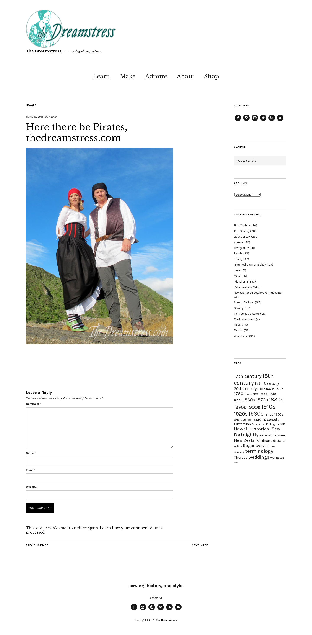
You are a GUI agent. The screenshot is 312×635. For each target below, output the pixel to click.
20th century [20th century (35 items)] (245, 388)
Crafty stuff (241, 248)
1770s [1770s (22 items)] (279, 389)
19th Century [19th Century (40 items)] (267, 383)
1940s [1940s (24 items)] (269, 414)
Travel (237, 324)
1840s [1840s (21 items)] (274, 394)
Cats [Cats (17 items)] (237, 419)
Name (31, 453)
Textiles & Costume (247, 313)
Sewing (238, 308)
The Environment (244, 319)
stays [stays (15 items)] (272, 446)
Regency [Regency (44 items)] (251, 445)
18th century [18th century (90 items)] (253, 379)
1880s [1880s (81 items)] (276, 399)
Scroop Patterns (244, 302)
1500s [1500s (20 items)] (261, 389)
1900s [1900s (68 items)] (253, 407)
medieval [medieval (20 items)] (265, 435)
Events (238, 253)
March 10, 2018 (34, 116)
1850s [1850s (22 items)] (238, 400)
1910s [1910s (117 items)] (268, 406)
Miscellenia (241, 281)
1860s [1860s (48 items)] (249, 400)
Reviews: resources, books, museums (257, 292)
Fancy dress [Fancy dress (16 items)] (258, 424)
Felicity (238, 259)
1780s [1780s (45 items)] (239, 393)
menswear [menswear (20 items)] (278, 435)
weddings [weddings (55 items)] (259, 457)
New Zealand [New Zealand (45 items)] (247, 440)
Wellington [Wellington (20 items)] (277, 457)
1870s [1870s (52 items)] (262, 400)
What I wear (241, 336)
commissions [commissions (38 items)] (253, 419)
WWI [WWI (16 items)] (236, 462)
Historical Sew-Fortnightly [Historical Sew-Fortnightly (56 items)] (258, 432)
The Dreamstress (44, 51)
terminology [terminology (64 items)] (259, 451)
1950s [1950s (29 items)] (278, 414)
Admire (156, 76)
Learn (101, 76)
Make (127, 76)
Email (30, 470)
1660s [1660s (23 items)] (270, 389)
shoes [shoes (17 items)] (264, 446)
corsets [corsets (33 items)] (273, 419)
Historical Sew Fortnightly (250, 264)
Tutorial (238, 330)
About (185, 76)
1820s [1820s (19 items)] (265, 394)
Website (31, 487)
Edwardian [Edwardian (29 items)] (242, 424)
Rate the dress (243, 287)
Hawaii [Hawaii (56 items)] (241, 429)
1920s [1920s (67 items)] (241, 414)
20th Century (242, 236)
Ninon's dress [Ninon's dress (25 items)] (271, 441)
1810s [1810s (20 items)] (256, 394)
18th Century (242, 225)
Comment (33, 404)
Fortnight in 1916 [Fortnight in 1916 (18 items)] (276, 424)
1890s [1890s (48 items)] (240, 407)
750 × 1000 (50, 116)
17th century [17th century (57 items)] (248, 376)
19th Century (242, 231)
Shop (211, 76)
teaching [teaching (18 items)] (239, 451)
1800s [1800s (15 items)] (249, 394)
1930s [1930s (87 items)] (256, 413)
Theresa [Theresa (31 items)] (241, 457)
